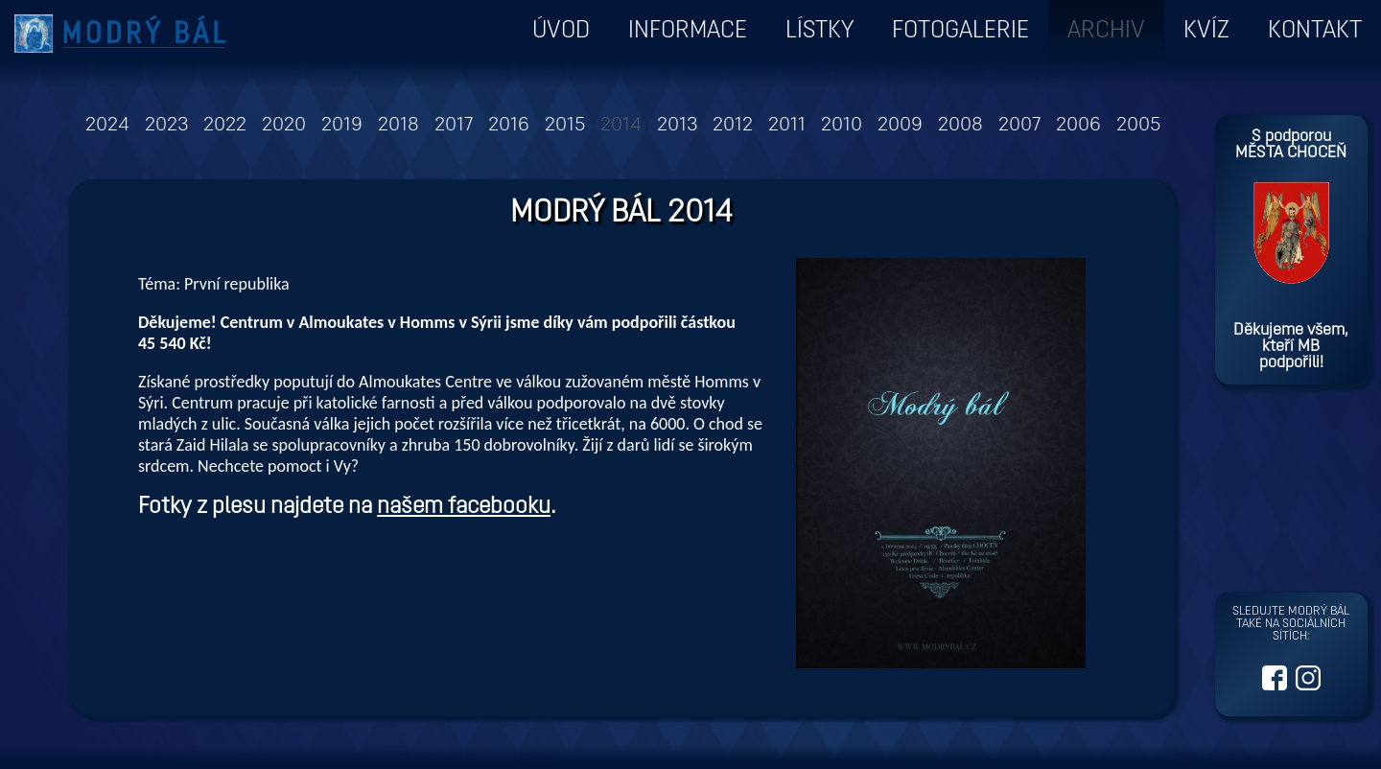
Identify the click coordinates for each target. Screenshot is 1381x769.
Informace (687, 31)
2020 (284, 125)
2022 (224, 125)
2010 (841, 125)
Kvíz (1206, 31)
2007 (1019, 125)
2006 (1078, 125)
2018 (398, 125)
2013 (677, 125)
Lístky (819, 31)
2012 (733, 125)
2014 (621, 125)
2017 (453, 125)
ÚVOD (561, 31)
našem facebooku (463, 507)
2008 (960, 125)
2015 (565, 125)
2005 (1138, 125)
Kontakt (1315, 31)
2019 (342, 125)
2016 (508, 125)
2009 (900, 125)
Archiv (1106, 31)
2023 (166, 125)
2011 (787, 125)
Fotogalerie (960, 31)
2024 (107, 125)
